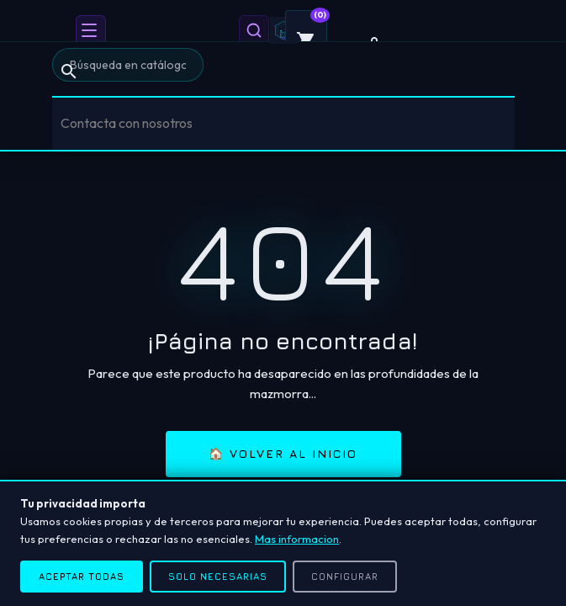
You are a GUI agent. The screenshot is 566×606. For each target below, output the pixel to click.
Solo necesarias (217, 576)
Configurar (344, 576)
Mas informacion (297, 538)
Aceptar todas (81, 576)
